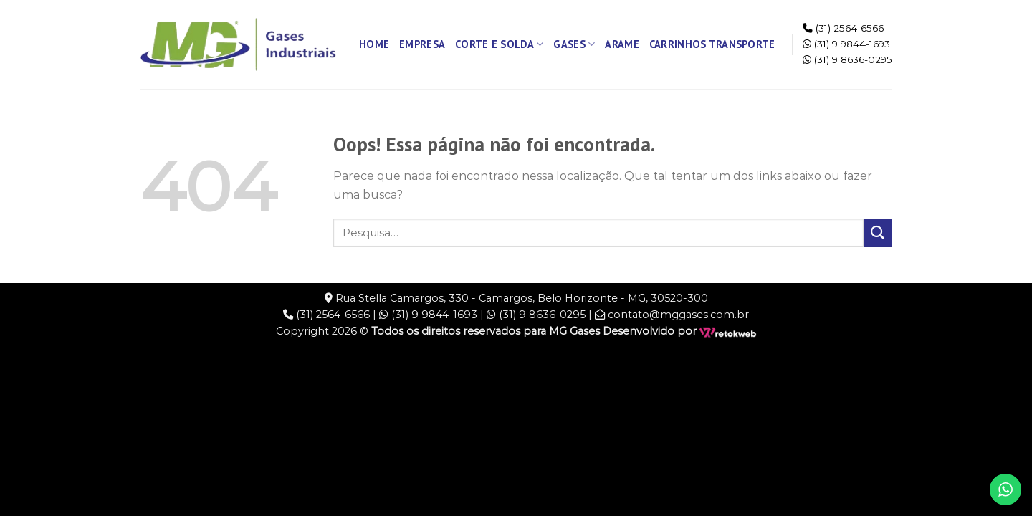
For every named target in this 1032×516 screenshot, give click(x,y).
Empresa (422, 44)
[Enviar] (878, 233)
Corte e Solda (499, 44)
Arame (622, 44)
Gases (574, 44)
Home (374, 44)
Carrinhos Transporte (712, 44)
